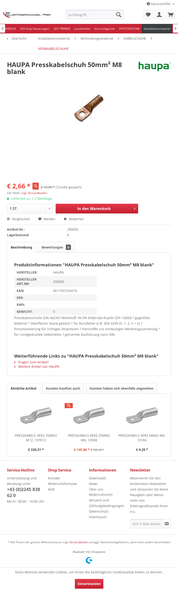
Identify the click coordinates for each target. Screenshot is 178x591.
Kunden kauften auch (63, 388)
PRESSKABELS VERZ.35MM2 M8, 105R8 (89, 437)
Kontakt (54, 478)
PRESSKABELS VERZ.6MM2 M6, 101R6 (141, 437)
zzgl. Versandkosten (34, 193)
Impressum (98, 517)
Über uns (96, 489)
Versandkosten (79, 542)
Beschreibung (21, 247)
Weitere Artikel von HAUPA (36, 366)
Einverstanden (89, 583)
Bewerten (74, 219)
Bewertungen (56, 247)
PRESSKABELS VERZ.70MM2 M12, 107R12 (36, 437)
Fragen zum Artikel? (31, 362)
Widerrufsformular (62, 483)
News (93, 483)
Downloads (97, 478)
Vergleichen (18, 219)
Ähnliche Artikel (23, 388)
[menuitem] (95, 14)
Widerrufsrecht (101, 494)
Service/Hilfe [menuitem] (159, 4)
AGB (51, 489)
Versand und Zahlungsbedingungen (106, 503)
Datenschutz (98, 511)
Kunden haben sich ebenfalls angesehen (121, 388)
